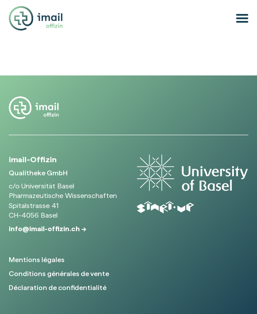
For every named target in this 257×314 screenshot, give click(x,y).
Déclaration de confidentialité (57, 287)
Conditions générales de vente (59, 274)
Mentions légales (37, 260)
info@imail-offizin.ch (45, 229)
